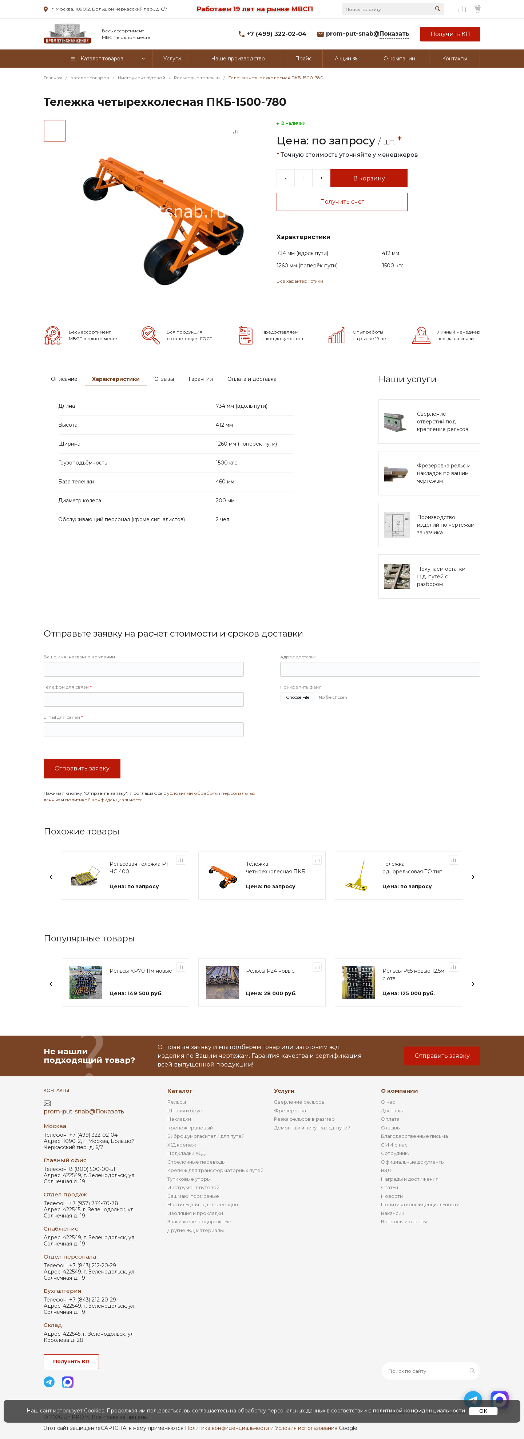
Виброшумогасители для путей (206, 1136)
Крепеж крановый (190, 1128)
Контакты (56, 1090)
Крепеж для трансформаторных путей (215, 1170)
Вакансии (392, 1213)
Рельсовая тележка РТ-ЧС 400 (140, 868)
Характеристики (116, 379)
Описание (64, 379)
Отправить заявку (82, 768)
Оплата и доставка (252, 379)
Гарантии (200, 379)
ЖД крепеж (181, 1145)
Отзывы (164, 379)
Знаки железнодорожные (199, 1221)
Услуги (284, 1090)
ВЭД (386, 1170)
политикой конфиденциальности (104, 799)
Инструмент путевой (193, 1187)
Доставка (393, 1110)
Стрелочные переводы (196, 1162)
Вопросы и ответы (404, 1221)
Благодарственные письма (414, 1136)
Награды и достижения (409, 1179)
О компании (399, 1090)
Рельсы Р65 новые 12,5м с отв (413, 975)
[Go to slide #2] (54, 156)
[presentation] (51, 877)
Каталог (179, 1090)
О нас (388, 1102)
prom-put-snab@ (367, 34)
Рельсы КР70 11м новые (141, 971)
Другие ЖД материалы (195, 1230)
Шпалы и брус (184, 1110)
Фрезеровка (290, 1110)
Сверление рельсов (299, 1102)
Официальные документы (413, 1162)
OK (483, 1411)
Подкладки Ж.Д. (186, 1153)
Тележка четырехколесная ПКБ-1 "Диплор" (277, 868)
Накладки (179, 1119)
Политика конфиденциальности (420, 1204)
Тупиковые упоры (189, 1179)
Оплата (390, 1119)
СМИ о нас (394, 1145)
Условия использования (306, 1428)
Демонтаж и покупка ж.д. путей (312, 1128)
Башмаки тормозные (193, 1196)
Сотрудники (395, 1153)
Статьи (389, 1187)
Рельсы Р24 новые (270, 971)
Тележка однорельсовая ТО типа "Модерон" (413, 868)
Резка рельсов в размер (304, 1119)
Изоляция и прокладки (195, 1213)
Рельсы (176, 1102)
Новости (392, 1196)
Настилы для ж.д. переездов (202, 1204)
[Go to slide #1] (54, 130)
